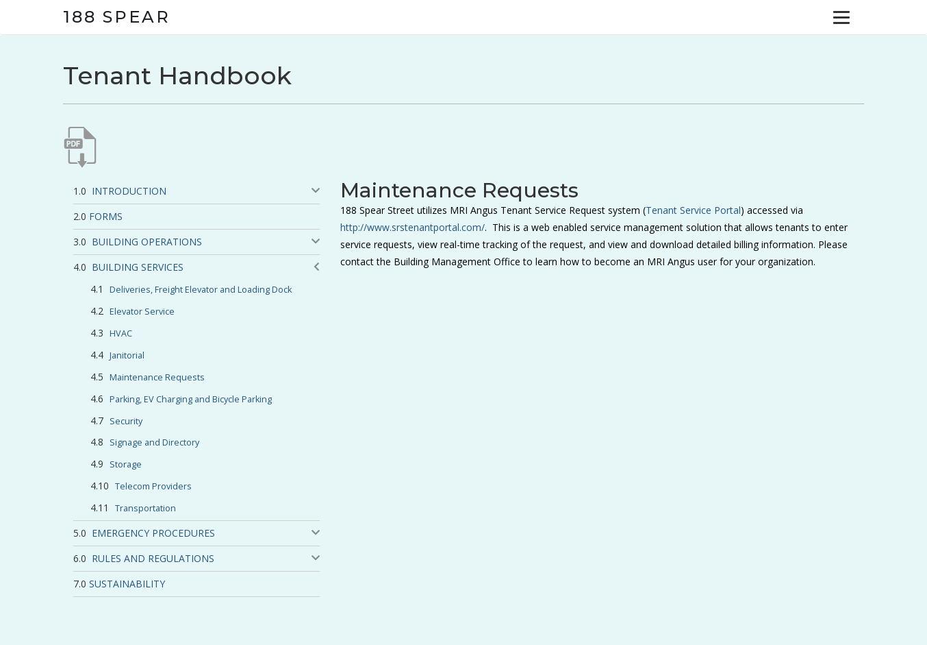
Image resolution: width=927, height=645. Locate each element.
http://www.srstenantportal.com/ (412, 227)
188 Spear (116, 17)
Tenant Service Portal (693, 210)
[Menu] (841, 17)
